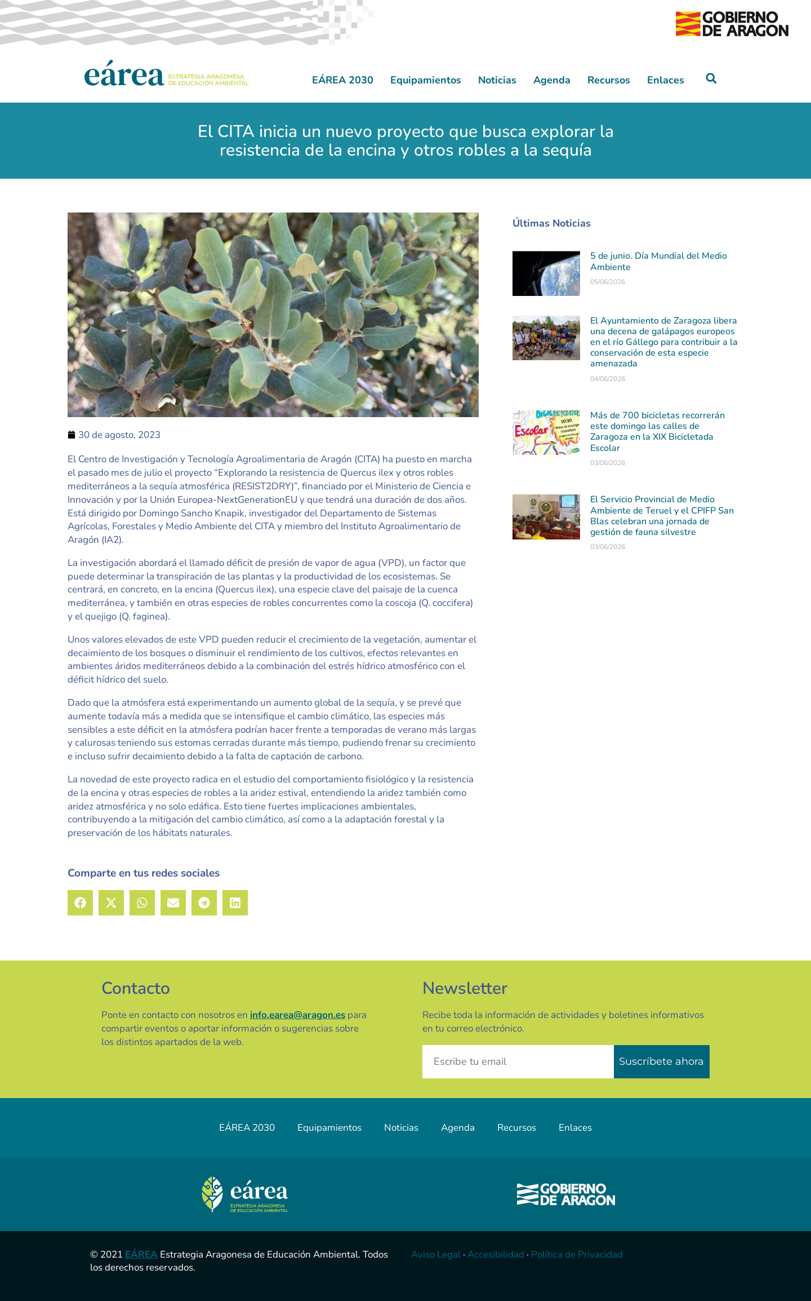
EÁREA (141, 1254)
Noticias (497, 80)
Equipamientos (425, 80)
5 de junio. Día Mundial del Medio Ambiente (658, 261)
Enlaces (665, 80)
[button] (712, 79)
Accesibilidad (495, 1254)
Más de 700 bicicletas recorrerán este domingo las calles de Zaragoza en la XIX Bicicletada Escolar (657, 431)
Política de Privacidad (577, 1254)
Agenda (552, 80)
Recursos (608, 80)
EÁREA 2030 (342, 80)
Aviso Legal (436, 1254)
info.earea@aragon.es (297, 1014)
